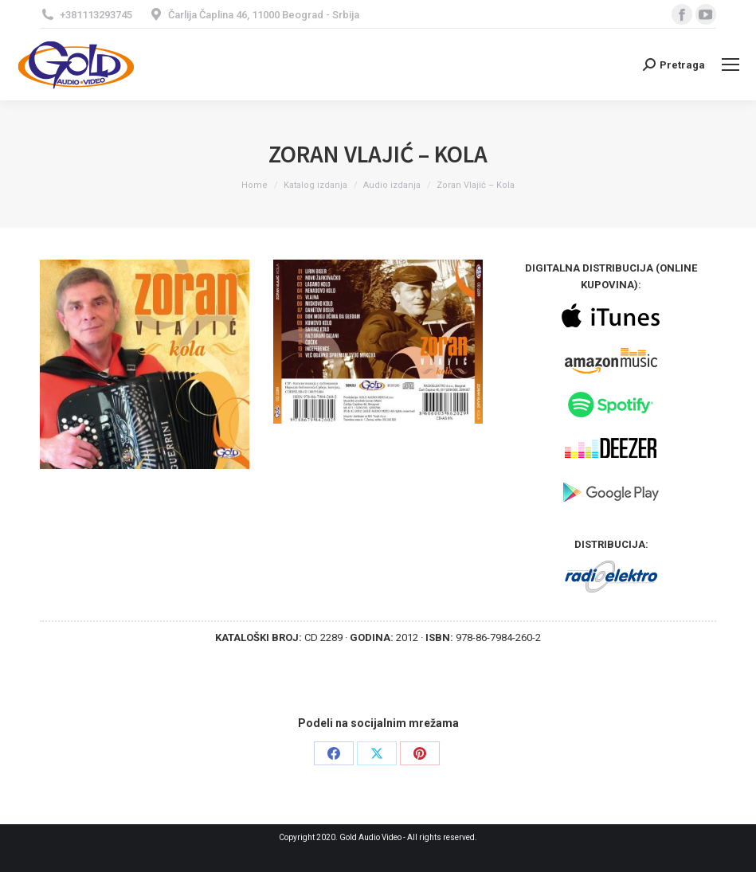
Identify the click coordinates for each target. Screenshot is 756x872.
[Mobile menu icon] (730, 64)
